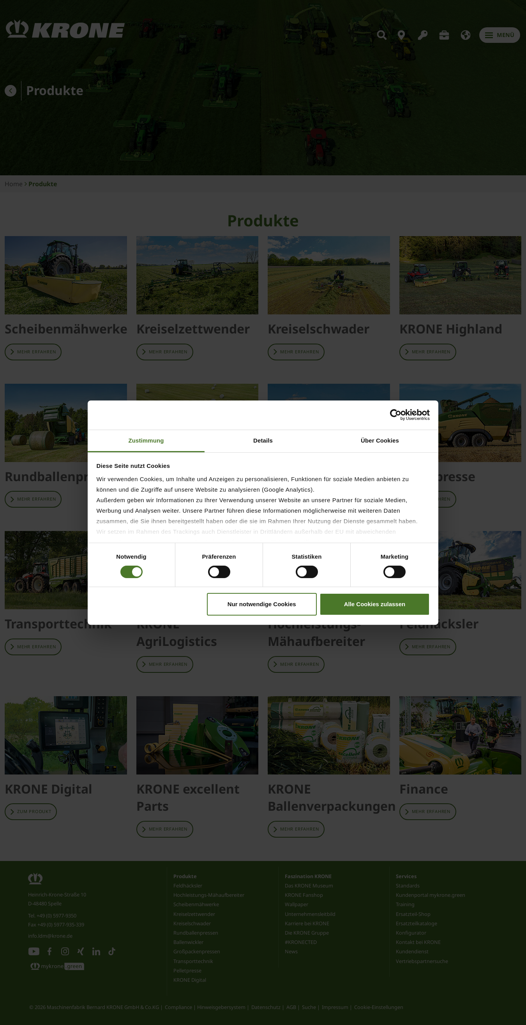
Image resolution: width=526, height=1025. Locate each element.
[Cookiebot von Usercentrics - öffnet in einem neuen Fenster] (396, 415)
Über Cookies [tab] (380, 440)
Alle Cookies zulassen (375, 604)
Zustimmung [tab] (146, 440)
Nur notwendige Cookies (262, 604)
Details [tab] (263, 440)
